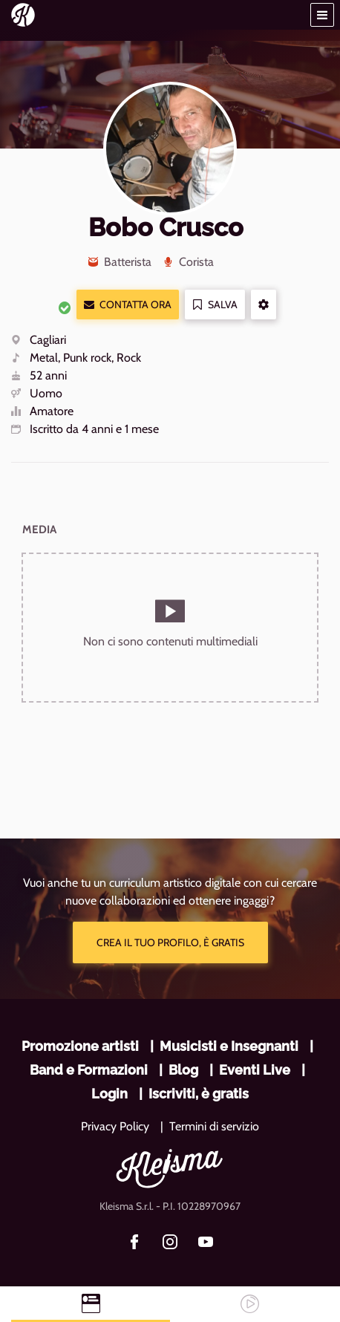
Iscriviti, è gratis (198, 1093)
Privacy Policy (115, 1126)
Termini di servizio (214, 1126)
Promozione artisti (80, 1046)
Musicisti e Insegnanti (229, 1046)
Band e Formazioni (89, 1070)
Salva (215, 305)
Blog (183, 1070)
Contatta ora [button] (127, 305)
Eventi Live (254, 1070)
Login (109, 1093)
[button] (322, 15)
